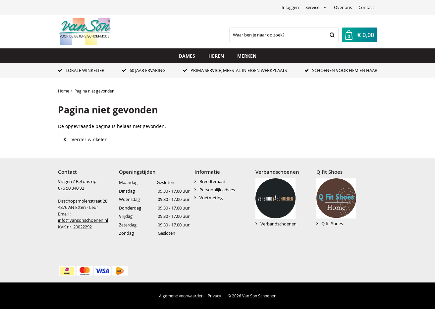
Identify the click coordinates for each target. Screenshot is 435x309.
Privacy (214, 295)
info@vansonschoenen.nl (83, 220)
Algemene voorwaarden (181, 295)
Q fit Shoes (332, 223)
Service (312, 7)
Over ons (343, 7)
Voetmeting (211, 198)
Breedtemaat (212, 181)
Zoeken (331, 35)
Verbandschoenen (278, 224)
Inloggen (290, 7)
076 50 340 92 (71, 188)
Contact (366, 7)
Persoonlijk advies (217, 190)
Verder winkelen (90, 139)
